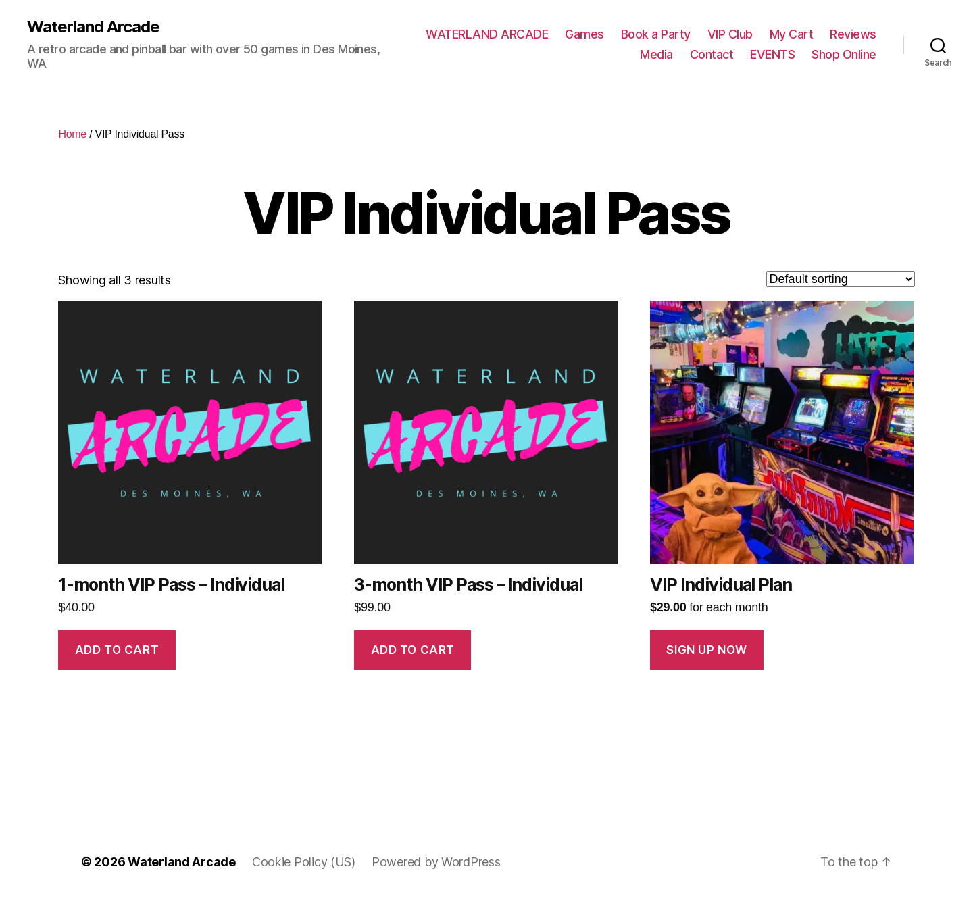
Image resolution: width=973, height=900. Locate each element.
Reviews (853, 34)
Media (656, 54)
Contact (712, 54)
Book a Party (656, 34)
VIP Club (730, 34)
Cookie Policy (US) (303, 862)
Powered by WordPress (436, 862)
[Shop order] (840, 279)
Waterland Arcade (93, 27)
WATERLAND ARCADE (487, 34)
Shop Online (844, 54)
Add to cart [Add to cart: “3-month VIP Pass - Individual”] (413, 650)
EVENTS (772, 54)
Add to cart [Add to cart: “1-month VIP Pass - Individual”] (117, 650)
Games (584, 34)
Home (72, 134)
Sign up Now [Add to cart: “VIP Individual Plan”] (706, 650)
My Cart (792, 34)
